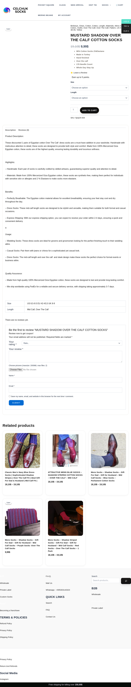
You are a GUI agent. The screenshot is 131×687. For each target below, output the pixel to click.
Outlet (86, 28)
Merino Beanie (44, 15)
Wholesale (5, 583)
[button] (101, 5)
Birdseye (74, 26)
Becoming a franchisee (10, 610)
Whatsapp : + (52, 590)
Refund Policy (6, 623)
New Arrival (72, 5)
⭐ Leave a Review (79, 73)
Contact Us (51, 617)
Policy (11, 637)
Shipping (4, 637)
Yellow (90, 30)
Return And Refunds (9, 666)
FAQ (48, 610)
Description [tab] (11, 130)
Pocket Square (45, 5)
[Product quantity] (74, 109)
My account (62, 15)
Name (12, 376)
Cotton (89, 26)
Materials (112, 26)
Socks (98, 5)
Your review (16, 349)
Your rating (13, 343)
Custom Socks (6, 597)
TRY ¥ (125, 26)
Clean (60, 5)
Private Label (6, 590)
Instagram (4, 679)
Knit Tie (86, 5)
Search (49, 603)
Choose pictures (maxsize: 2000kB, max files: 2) (28, 366)
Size (72, 82)
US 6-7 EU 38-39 (78, 30)
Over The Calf (96, 28)
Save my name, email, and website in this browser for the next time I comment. (42, 397)
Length (103, 26)
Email (11, 386)
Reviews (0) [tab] (24, 130)
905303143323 (65, 590)
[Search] (126, 581)
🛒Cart (109, 5)
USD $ (125, 21)
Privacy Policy (6, 630)
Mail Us (49, 583)
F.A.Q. (48, 576)
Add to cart (89, 110)
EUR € (125, 31)
